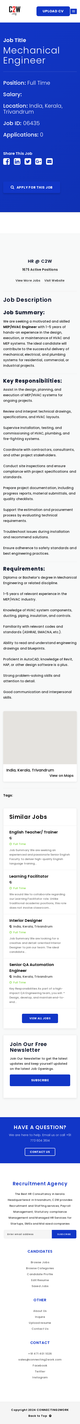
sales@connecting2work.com (40, 1360)
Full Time (38, 83)
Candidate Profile (40, 1274)
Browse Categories (40, 1268)
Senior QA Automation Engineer (31, 967)
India (35, 106)
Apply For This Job (32, 187)
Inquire (40, 1317)
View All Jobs (40, 1018)
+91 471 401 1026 (40, 1354)
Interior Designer (25, 920)
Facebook (40, 1365)
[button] (40, 734)
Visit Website (54, 280)
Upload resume (40, 1323)
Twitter (40, 1371)
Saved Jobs (40, 1286)
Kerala (53, 106)
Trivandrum (18, 112)
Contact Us (40, 1152)
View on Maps (61, 775)
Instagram (40, 1377)
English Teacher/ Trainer (33, 832)
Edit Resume (40, 1280)
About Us (40, 1311)
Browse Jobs (40, 1262)
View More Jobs (28, 280)
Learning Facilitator (28, 876)
